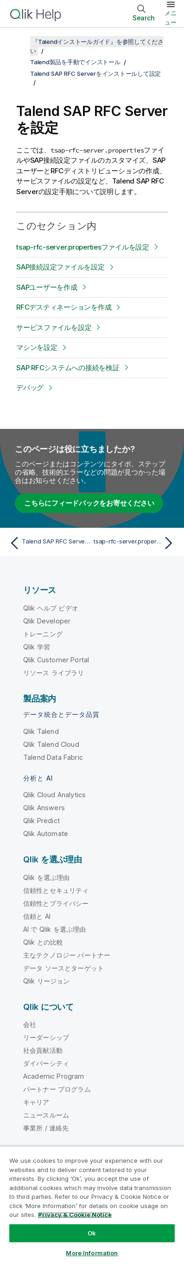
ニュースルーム (46, 1115)
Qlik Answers (44, 808)
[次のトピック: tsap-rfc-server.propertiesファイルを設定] (135, 543)
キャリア (36, 1102)
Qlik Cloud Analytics (54, 795)
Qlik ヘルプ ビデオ (50, 608)
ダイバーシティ (46, 1063)
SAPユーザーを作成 (46, 287)
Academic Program (53, 1076)
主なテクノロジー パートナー (66, 955)
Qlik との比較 (43, 942)
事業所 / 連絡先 (46, 1128)
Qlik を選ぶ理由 (46, 877)
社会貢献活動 (43, 1050)
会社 (29, 1024)
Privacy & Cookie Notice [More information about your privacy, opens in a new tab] (75, 1214)
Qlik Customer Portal (56, 660)
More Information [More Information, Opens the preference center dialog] (92, 1253)
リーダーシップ (46, 1037)
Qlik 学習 (36, 647)
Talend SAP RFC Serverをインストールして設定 (95, 73)
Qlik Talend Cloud (51, 744)
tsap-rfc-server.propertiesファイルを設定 (82, 247)
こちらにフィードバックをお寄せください (89, 503)
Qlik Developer (46, 621)
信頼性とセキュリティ (56, 890)
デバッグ (30, 387)
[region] (92, 1205)
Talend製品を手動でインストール (75, 62)
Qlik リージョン (46, 981)
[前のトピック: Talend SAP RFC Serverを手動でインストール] (48, 543)
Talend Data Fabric (53, 757)
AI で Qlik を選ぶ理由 (54, 929)
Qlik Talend (41, 731)
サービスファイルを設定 (53, 327)
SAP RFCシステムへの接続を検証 (68, 367)
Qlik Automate (45, 833)
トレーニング (43, 634)
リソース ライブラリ (53, 673)
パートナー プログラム (57, 1089)
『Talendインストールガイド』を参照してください (97, 46)
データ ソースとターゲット (63, 968)
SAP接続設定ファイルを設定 (60, 267)
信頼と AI (37, 916)
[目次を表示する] (18, 41)
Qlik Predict (41, 820)
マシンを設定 (36, 347)
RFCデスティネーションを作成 (63, 307)
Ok (92, 1233)
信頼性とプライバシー (56, 903)
